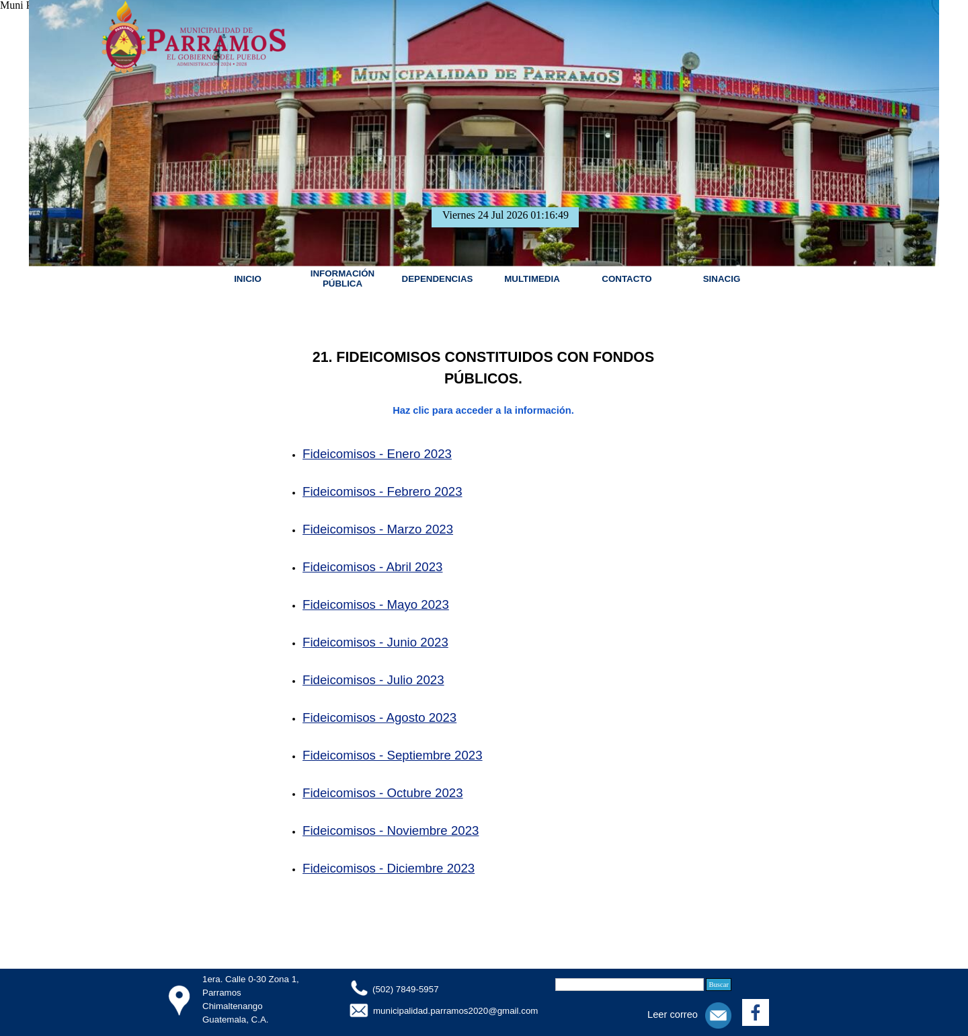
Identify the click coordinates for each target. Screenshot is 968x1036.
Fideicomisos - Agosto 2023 (379, 717)
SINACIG (722, 279)
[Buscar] (629, 984)
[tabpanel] (483, 635)
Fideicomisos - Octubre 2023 (382, 793)
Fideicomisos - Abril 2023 (372, 567)
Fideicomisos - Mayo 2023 (375, 604)
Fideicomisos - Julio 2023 (373, 680)
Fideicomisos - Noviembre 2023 (390, 830)
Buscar (719, 984)
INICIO (247, 279)
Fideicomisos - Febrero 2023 (382, 491)
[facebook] (755, 1012)
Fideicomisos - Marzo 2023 (377, 529)
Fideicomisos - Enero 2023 (377, 454)
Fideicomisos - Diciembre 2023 (388, 868)
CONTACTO (626, 279)
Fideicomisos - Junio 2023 (375, 642)
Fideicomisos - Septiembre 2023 (392, 755)
